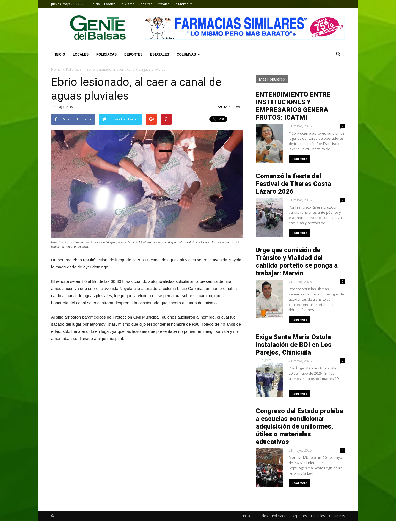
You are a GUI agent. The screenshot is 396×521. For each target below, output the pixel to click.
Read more (299, 159)
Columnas (183, 4)
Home (56, 69)
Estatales (162, 4)
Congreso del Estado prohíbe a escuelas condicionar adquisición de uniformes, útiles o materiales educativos (299, 426)
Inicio (96, 4)
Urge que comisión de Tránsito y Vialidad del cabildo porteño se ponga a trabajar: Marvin (297, 261)
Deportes (145, 4)
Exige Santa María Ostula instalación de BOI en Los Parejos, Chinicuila (294, 344)
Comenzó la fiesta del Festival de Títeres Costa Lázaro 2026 (293, 183)
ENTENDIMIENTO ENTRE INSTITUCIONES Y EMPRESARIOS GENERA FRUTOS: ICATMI (293, 106)
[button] (338, 54)
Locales (109, 4)
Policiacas (127, 4)
